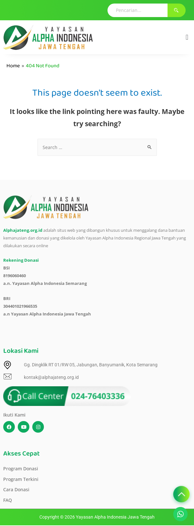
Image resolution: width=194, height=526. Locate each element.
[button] (187, 37)
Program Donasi (20, 468)
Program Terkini (20, 479)
